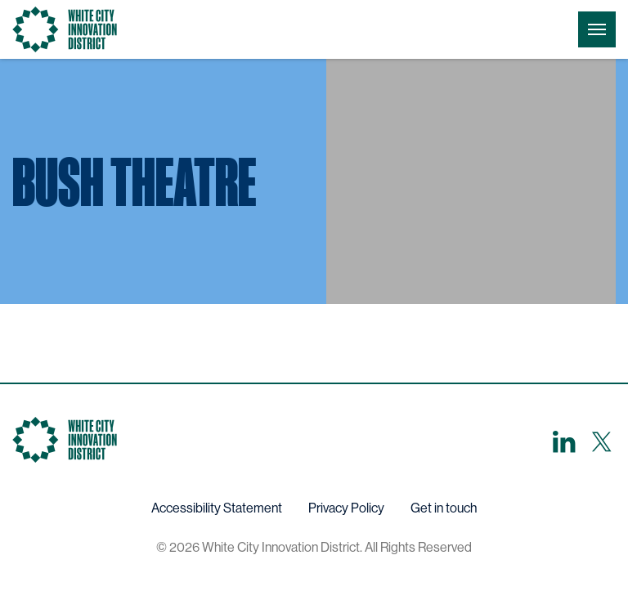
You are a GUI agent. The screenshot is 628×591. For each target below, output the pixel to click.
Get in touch (443, 508)
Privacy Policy (346, 508)
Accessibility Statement (216, 508)
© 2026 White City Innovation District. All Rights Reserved (314, 547)
